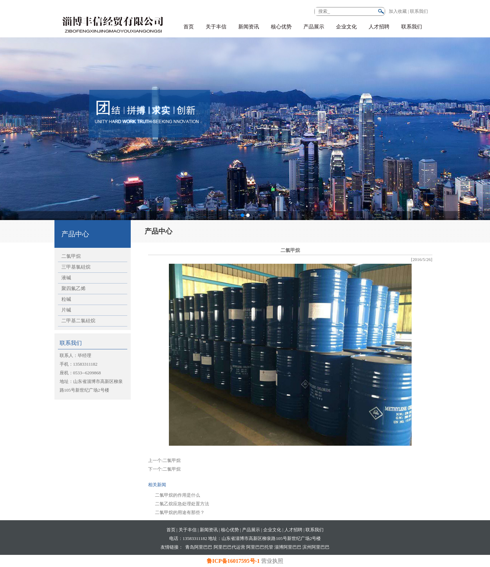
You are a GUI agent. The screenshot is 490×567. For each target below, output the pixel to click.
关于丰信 (216, 26)
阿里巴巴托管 (259, 547)
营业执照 (272, 561)
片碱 (66, 310)
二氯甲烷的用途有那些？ (180, 512)
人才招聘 (379, 26)
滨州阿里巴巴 (315, 547)
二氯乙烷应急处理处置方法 (182, 503)
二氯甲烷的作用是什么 (177, 495)
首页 (188, 26)
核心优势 (281, 26)
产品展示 (313, 26)
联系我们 (411, 26)
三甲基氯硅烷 (76, 267)
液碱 (66, 277)
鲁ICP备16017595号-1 (234, 561)
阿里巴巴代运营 (229, 547)
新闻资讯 (248, 26)
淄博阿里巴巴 (287, 547)
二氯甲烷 (71, 256)
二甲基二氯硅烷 (78, 320)
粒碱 (66, 299)
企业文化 (346, 26)
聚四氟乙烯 (73, 288)
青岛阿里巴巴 (198, 547)
